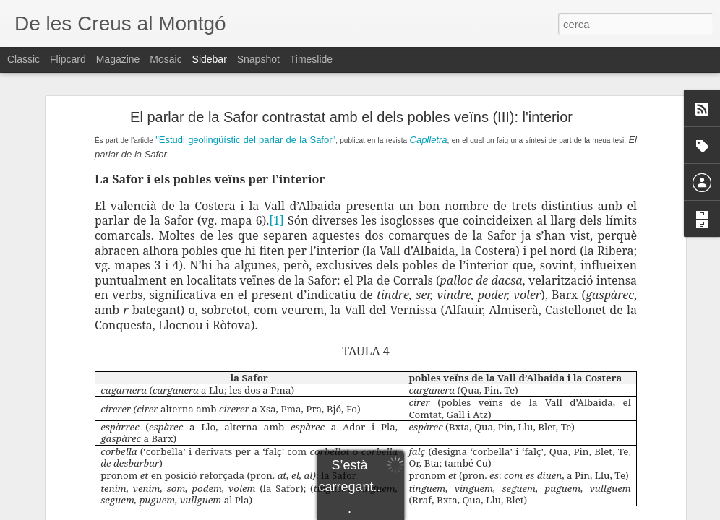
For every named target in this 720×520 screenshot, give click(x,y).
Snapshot (258, 59)
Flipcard (68, 59)
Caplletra (428, 139)
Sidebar (209, 59)
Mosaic (165, 59)
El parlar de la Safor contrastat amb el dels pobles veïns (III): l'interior (351, 117)
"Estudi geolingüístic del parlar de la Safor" (245, 139)
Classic (23, 59)
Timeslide (311, 59)
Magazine (118, 59)
